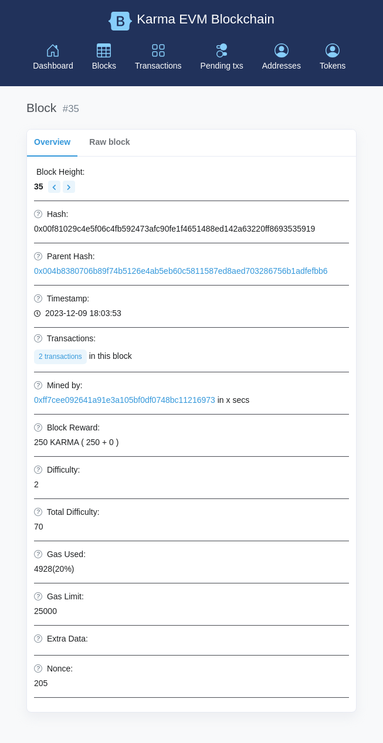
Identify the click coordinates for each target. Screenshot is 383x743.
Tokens (332, 56)
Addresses (281, 56)
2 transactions (60, 356)
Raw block (109, 142)
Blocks (104, 56)
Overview (52, 142)
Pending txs (222, 56)
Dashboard (53, 56)
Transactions (158, 56)
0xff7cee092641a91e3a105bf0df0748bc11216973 (124, 400)
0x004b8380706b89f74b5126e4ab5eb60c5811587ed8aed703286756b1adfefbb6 (181, 271)
